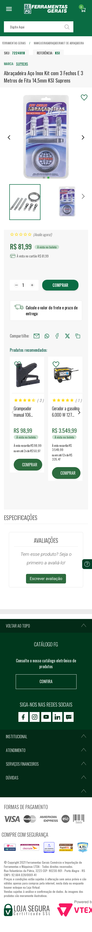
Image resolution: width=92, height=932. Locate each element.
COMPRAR (29, 465)
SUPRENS (22, 63)
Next (79, 412)
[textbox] (38, 26)
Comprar (60, 285)
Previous (12, 412)
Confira (46, 681)
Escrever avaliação (46, 578)
